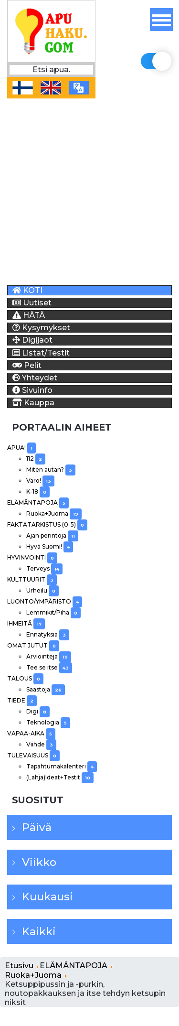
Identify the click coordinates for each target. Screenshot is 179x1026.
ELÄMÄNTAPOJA (38, 502)
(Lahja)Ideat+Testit (60, 777)
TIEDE (22, 700)
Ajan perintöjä (52, 535)
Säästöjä (45, 689)
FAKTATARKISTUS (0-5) (47, 524)
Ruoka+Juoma (54, 513)
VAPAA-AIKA (31, 733)
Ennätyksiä (47, 634)
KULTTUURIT (32, 579)
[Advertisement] (89, 188)
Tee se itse (49, 667)
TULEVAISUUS (33, 755)
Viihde (41, 744)
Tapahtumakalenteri (61, 766)
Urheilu (42, 590)
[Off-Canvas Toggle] (161, 19)
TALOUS (25, 678)
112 (35, 458)
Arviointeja (48, 656)
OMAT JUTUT (33, 645)
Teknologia (48, 722)
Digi (38, 711)
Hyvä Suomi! (49, 546)
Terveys (44, 568)
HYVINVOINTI (32, 557)
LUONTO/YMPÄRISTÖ (44, 601)
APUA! (21, 447)
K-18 (38, 491)
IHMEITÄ (26, 623)
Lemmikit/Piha (53, 612)
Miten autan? (50, 469)
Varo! (40, 480)
